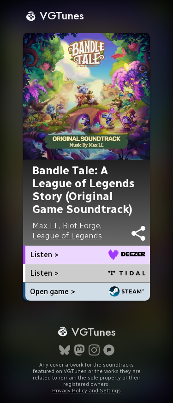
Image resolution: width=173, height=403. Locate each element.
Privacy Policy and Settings (86, 390)
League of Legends (67, 236)
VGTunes (54, 15)
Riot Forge (81, 225)
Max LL (45, 225)
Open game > (52, 291)
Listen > (44, 254)
